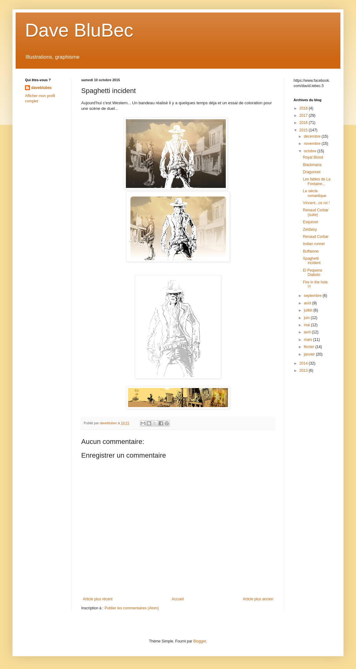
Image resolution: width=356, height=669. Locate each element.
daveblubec (41, 88)
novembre (313, 143)
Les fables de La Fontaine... (316, 181)
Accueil (178, 599)
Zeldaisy (310, 229)
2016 (304, 123)
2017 (304, 115)
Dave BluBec (79, 30)
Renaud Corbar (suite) (316, 212)
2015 (304, 130)
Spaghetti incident (311, 260)
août (308, 303)
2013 (304, 370)
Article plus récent (97, 599)
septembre (313, 295)
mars (308, 339)
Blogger (199, 641)
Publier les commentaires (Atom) (132, 608)
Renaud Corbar (316, 236)
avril (308, 332)
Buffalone (311, 251)
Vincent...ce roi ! (316, 203)
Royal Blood (313, 157)
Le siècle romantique (314, 193)
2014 (304, 363)
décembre (313, 136)
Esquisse (310, 222)
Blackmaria (312, 165)
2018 (304, 108)
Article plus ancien (258, 599)
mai (307, 325)
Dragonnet (311, 172)
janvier (310, 354)
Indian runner (314, 244)
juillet (309, 310)
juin (307, 318)
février (309, 347)
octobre (310, 151)
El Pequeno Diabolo (312, 272)
